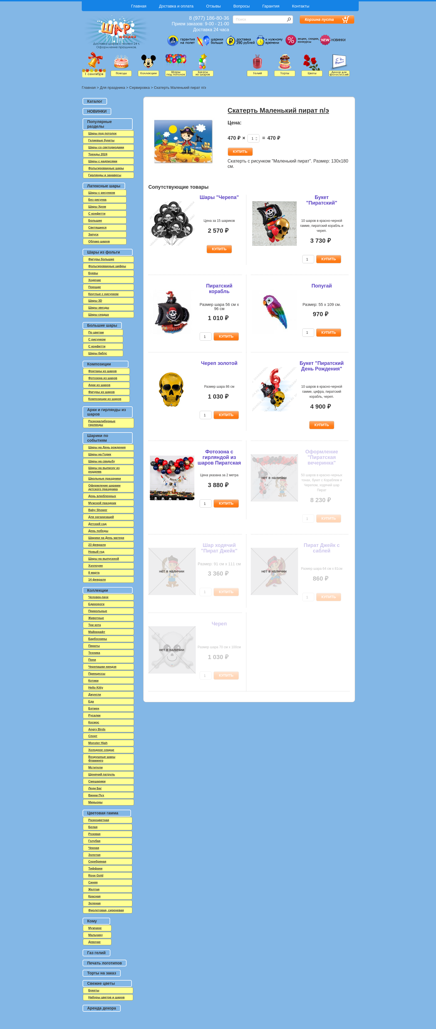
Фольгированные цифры (107, 266)
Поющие (94, 287)
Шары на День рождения (107, 447)
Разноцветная (98, 820)
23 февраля (97, 544)
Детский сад (97, 523)
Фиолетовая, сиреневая (106, 910)
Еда (91, 701)
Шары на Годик (99, 454)
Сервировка (139, 87)
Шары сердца (98, 314)
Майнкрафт (96, 631)
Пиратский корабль (219, 288)
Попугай (321, 286)
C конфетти (97, 213)
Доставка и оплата (176, 6)
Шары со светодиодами (106, 147)
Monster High (98, 743)
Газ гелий (96, 953)
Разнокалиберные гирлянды (102, 422)
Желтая (94, 889)
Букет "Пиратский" (321, 200)
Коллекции (97, 590)
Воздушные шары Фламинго (101, 758)
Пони (92, 659)
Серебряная (97, 861)
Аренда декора (101, 1008)
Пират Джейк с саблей (322, 548)
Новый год (96, 551)
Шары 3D (95, 300)
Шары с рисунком (101, 192)
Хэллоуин (95, 565)
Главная (139, 6)
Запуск (93, 234)
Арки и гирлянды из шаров (106, 412)
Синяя (93, 882)
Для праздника (112, 87)
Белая (93, 827)
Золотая (94, 854)
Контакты (300, 6)
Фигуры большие (101, 259)
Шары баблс (97, 353)
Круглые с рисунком (103, 294)
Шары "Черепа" (219, 197)
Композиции (99, 364)
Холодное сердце (101, 750)
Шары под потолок (102, 133)
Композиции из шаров (105, 399)
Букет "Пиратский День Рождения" (322, 366)
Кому (92, 921)
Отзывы (213, 6)
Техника (94, 652)
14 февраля (97, 579)
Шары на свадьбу (101, 461)
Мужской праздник (102, 503)
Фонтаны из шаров (102, 371)
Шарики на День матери (106, 537)
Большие (95, 220)
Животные (96, 618)
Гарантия (270, 6)
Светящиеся (97, 227)
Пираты (94, 645)
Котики (93, 680)
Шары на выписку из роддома (104, 469)
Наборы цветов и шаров (106, 997)
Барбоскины (97, 638)
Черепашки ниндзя (102, 666)
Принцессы (96, 673)
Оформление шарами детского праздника (104, 487)
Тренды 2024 (97, 154)
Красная (94, 896)
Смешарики (97, 781)
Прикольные (97, 611)
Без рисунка (97, 199)
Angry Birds (97, 729)
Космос (93, 722)
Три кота (94, 625)
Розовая (94, 834)
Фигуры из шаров (101, 392)
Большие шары (102, 325)
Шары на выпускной (103, 558)
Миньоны (95, 802)
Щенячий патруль (101, 774)
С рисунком (97, 339)
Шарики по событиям (97, 438)
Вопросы (241, 6)
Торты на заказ (101, 973)
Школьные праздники (104, 478)
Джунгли (94, 694)
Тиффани (95, 868)
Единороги (96, 604)
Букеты (93, 990)
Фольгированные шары (106, 168)
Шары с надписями (102, 161)
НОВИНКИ (97, 111)
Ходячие (94, 280)
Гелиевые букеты (101, 140)
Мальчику (95, 935)
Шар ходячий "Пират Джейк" (219, 548)
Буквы (93, 273)
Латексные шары (103, 186)
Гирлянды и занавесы (105, 175)
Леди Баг (95, 788)
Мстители (95, 767)
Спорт (93, 736)
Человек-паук (98, 597)
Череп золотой (219, 363)
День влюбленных (102, 496)
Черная (93, 847)
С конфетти (97, 346)
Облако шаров (99, 241)
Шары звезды (98, 307)
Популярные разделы (99, 124)
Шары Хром (97, 206)
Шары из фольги (103, 252)
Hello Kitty (95, 687)
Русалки (94, 715)
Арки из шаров (99, 385)
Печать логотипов (104, 963)
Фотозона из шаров (102, 378)
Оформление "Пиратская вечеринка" (321, 457)
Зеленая (94, 903)
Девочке (94, 942)
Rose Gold (95, 875)
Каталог (94, 101)
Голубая (94, 841)
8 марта (94, 572)
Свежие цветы (101, 983)
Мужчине (95, 928)
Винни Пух (96, 795)
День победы (98, 530)
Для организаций (101, 517)
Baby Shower (97, 510)
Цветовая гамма (102, 813)
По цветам (96, 332)
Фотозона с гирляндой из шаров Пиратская (219, 457)
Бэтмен (93, 708)
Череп (219, 624)
